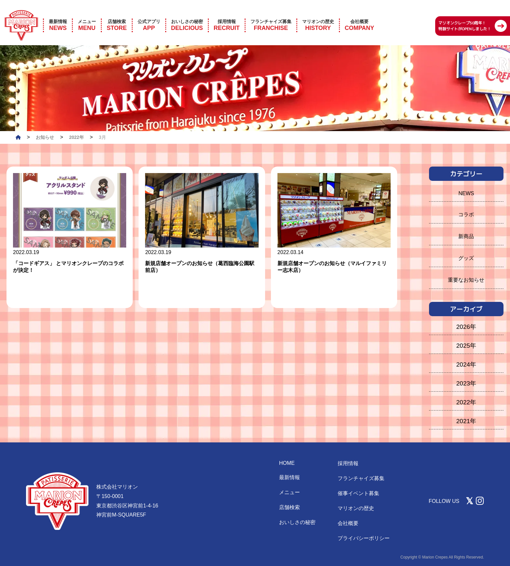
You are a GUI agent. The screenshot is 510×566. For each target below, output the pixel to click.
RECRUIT (227, 16)
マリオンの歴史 (356, 508)
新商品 (466, 236)
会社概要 (348, 523)
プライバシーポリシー (364, 538)
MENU (87, 16)
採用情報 (348, 463)
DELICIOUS (187, 16)
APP (149, 16)
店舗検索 (289, 507)
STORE (117, 16)
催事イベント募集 (358, 493)
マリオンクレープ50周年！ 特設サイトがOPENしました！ (464, 17)
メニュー (289, 492)
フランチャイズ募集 (361, 478)
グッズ (466, 258)
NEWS (58, 16)
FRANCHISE (270, 16)
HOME (287, 463)
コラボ (466, 214)
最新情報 (289, 477)
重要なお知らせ (466, 280)
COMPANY (359, 16)
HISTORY (318, 16)
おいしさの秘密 (297, 522)
